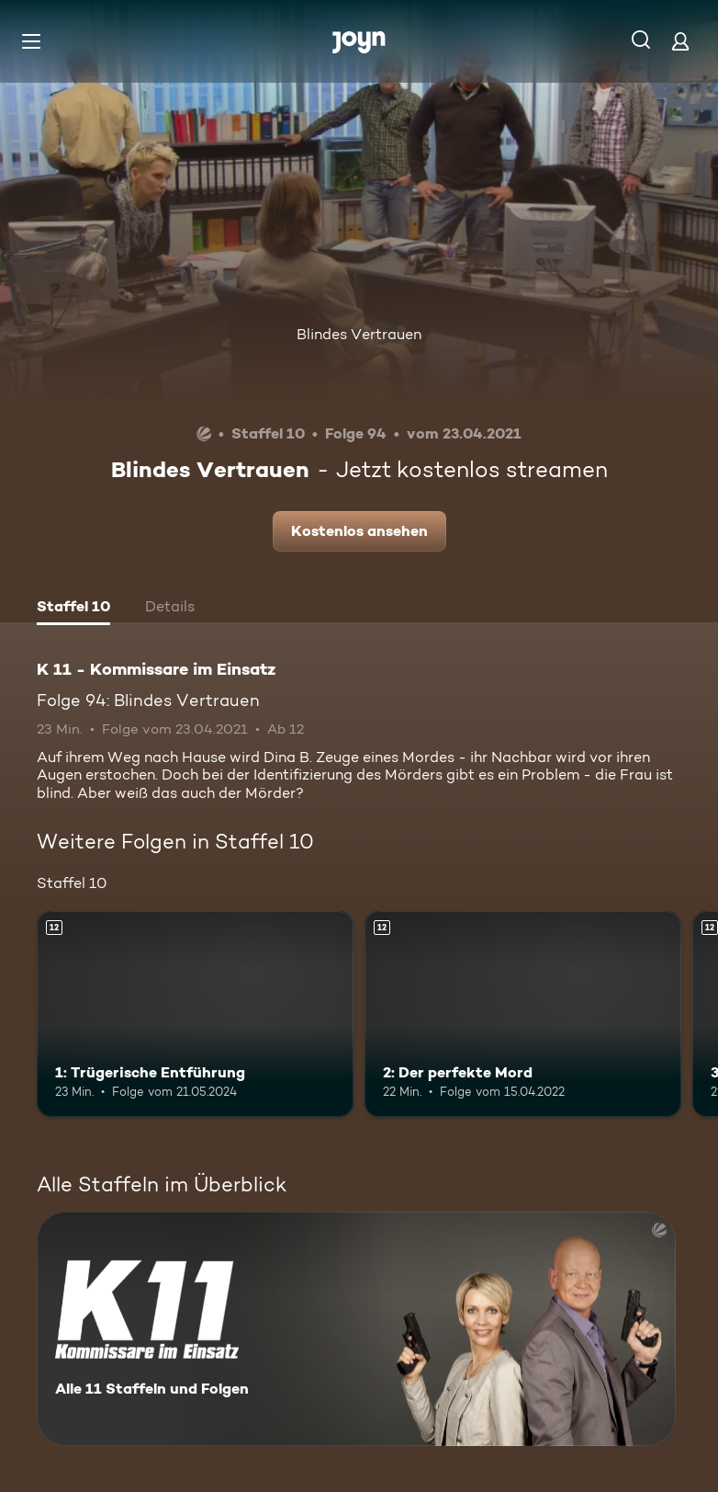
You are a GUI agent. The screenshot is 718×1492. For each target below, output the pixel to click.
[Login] (680, 41)
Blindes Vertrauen (359, 334)
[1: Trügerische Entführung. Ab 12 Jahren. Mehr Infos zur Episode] (195, 1014)
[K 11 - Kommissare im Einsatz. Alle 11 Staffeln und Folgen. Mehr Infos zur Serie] (356, 1329)
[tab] (73, 608)
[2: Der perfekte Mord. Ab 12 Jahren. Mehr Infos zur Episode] (523, 1014)
